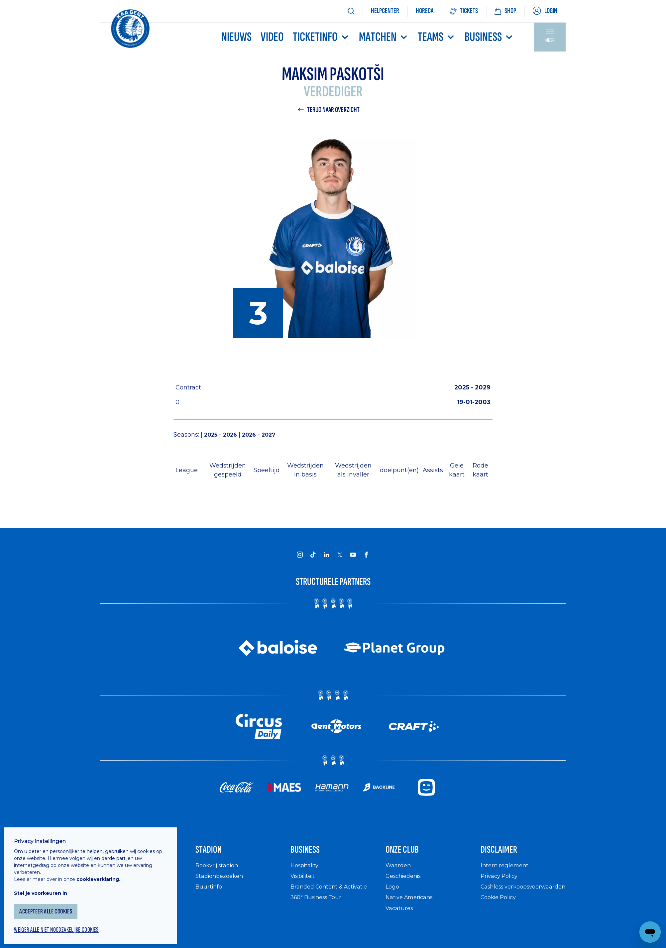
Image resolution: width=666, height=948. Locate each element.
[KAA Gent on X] (339, 555)
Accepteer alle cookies (54, 903)
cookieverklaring (103, 872)
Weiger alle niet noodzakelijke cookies (67, 923)
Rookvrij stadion (219, 871)
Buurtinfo (209, 893)
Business (489, 37)
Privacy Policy (501, 882)
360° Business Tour (319, 903)
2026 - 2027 (263, 435)
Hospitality (306, 871)
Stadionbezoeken (221, 882)
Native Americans (412, 903)
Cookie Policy (501, 910)
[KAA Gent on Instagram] (299, 555)
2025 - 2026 (223, 435)
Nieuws (236, 37)
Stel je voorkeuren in (46, 886)
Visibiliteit (305, 882)
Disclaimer (507, 853)
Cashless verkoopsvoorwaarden (514, 897)
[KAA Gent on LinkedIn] (326, 555)
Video (272, 37)
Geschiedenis (406, 882)
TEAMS (437, 37)
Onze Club (410, 853)
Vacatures (400, 914)
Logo (393, 893)
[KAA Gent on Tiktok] (313, 555)
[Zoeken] (351, 11)
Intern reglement (506, 871)
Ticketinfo (321, 37)
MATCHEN (384, 37)
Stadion (214, 853)
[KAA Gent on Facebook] (366, 555)
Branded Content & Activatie (332, 893)
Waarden (399, 871)
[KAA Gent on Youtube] (353, 555)
